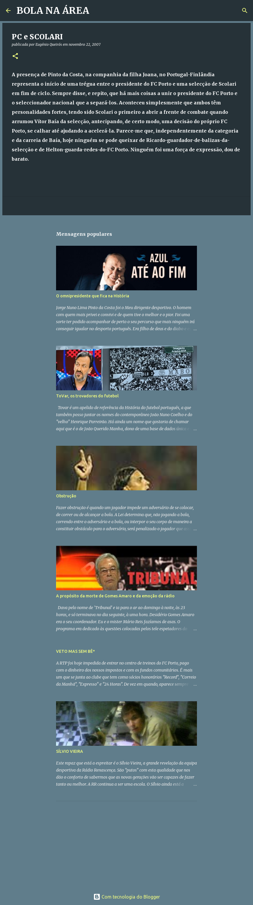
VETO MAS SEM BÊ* (75, 651)
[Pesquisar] (97, 11)
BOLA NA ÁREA (52, 10)
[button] (15, 56)
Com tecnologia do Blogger (126, 896)
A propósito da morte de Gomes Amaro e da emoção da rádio (115, 596)
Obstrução (66, 496)
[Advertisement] (100, 842)
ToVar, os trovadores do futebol (87, 396)
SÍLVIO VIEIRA (69, 751)
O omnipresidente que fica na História (92, 296)
